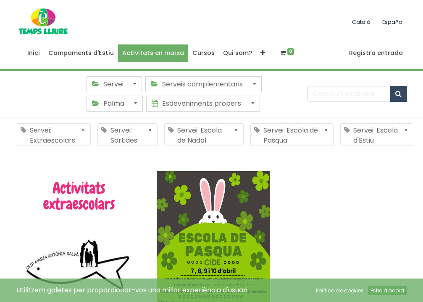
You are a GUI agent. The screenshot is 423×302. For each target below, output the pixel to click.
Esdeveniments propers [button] (197, 103)
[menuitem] (33, 53)
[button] (262, 53)
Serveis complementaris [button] (197, 84)
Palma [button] (109, 103)
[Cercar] (398, 94)
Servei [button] (108, 84)
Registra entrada (376, 53)
